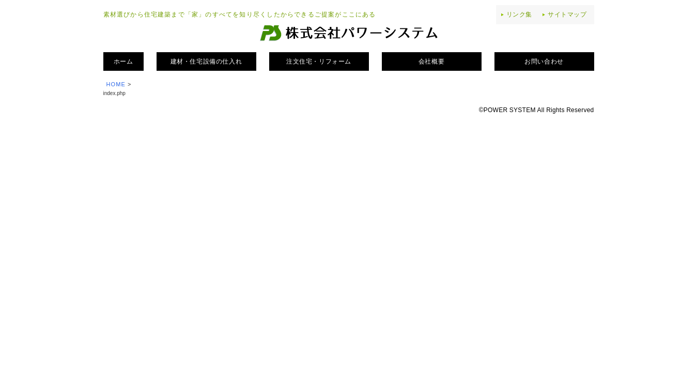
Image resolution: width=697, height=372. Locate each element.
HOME (116, 84)
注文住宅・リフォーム (318, 61)
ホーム (123, 61)
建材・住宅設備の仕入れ (206, 61)
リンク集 (519, 14)
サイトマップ (567, 14)
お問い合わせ (544, 61)
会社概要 (431, 61)
